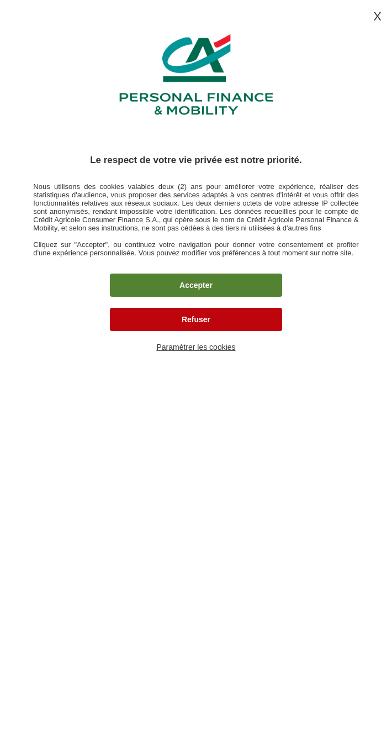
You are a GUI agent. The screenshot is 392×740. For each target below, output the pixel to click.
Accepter (196, 285)
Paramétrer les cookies (195, 347)
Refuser (196, 319)
